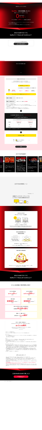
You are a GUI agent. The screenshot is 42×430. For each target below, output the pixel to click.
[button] (4, 167)
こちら (13, 24)
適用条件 (29, 342)
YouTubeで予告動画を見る (8, 176)
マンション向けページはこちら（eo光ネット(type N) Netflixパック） (21, 45)
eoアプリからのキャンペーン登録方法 (13, 25)
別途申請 (9, 395)
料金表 (21, 152)
